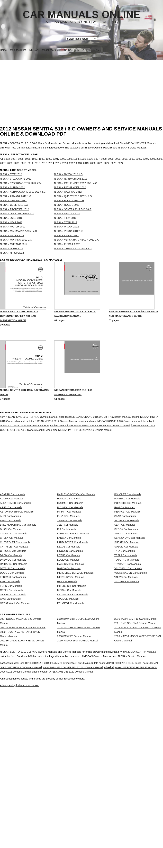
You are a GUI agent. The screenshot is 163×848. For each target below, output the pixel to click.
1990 (48, 162)
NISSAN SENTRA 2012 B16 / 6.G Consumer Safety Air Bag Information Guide (19, 331)
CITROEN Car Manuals (13, 622)
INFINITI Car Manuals (69, 554)
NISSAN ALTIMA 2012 (12, 194)
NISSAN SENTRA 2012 (67, 220)
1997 (97, 162)
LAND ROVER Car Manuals (72, 607)
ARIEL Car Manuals (11, 547)
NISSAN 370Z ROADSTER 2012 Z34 (20, 190)
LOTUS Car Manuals (68, 629)
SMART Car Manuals (126, 592)
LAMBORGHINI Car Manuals (73, 592)
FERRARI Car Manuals (13, 667)
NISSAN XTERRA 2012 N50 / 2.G (73, 255)
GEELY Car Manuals (11, 689)
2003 (138, 162)
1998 (104, 162)
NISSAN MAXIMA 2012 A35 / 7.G (18, 238)
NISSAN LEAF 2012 (11, 229)
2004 (145, 162)
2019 (86, 166)
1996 (90, 162)
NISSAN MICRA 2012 (12, 242)
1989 (41, 162)
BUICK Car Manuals (11, 584)
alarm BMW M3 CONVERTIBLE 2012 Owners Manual (103, 817)
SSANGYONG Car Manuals (129, 599)
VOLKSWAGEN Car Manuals (130, 659)
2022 (106, 166)
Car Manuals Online (81, 14)
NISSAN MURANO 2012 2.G (16, 246)
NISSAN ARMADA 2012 (13, 207)
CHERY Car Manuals (11, 599)
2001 (124, 162)
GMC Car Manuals (10, 704)
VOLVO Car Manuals (126, 667)
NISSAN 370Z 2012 (11, 181)
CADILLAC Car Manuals (13, 592)
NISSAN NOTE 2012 (11, 255)
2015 (58, 166)
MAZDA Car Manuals (69, 652)
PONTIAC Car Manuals (127, 532)
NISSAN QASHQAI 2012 (68, 198)
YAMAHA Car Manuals (126, 674)
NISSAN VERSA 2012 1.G (68, 238)
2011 (30, 166)
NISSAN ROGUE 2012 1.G (69, 207)
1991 (55, 162)
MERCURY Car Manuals (71, 667)
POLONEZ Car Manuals (127, 524)
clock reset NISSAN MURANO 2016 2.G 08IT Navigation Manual (94, 432)
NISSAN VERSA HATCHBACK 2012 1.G (76, 246)
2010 (23, 166)
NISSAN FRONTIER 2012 (14, 216)
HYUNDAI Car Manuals (70, 547)
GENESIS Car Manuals (13, 697)
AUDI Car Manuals (10, 562)
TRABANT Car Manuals (127, 644)
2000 (118, 162)
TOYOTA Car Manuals (126, 637)
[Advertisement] (81, 86)
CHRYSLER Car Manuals (14, 614)
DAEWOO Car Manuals (13, 637)
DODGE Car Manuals (12, 659)
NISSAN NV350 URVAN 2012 (70, 185)
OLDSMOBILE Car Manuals (72, 697)
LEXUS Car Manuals (68, 614)
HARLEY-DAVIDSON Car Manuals (76, 524)
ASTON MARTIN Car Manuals (16, 554)
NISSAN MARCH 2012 (12, 233)
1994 (76, 162)
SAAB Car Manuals (125, 562)
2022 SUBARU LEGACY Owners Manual (23, 745)
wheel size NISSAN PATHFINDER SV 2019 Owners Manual (79, 445)
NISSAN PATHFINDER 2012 (70, 194)
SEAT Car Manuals (124, 577)
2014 (51, 166)
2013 (44, 166)
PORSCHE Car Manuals (127, 539)
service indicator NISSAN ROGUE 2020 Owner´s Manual (110, 436)
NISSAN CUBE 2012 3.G (14, 211)
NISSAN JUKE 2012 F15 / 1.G (17, 220)
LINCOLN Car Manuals (70, 622)
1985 (21, 162)
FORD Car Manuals (11, 682)
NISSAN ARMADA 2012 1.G (15, 203)
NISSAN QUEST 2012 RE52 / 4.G (73, 203)
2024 (120, 166)
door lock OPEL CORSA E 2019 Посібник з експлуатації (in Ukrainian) (61, 813)
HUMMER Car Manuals (70, 539)
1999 (111, 162)
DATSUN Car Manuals (12, 652)
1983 (7, 162)
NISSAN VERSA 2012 (66, 242)
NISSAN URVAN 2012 (66, 233)
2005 (152, 162)
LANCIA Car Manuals (69, 599)
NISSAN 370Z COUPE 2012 (15, 185)
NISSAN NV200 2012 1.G (68, 181)
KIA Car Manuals (66, 584)
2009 (17, 166)
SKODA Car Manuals (126, 584)
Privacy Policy (68, 835)
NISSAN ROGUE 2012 (66, 211)
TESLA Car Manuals (125, 629)
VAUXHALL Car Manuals (128, 652)
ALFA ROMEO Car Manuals (15, 539)
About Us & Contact (91, 835)
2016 (65, 166)
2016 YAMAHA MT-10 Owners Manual (135, 733)
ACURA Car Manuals (11, 532)
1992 (62, 162)
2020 (93, 166)
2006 (159, 162)
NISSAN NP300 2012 (12, 259)
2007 (3, 166)
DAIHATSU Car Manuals (13, 644)
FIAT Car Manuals (10, 674)
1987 (35, 162)
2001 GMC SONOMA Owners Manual (135, 741)
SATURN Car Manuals (126, 569)
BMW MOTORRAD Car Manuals (18, 577)
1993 (69, 162)
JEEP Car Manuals (67, 577)
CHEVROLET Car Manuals (15, 607)
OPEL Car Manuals (68, 704)
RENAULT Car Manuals (127, 554)
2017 (72, 166)
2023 (113, 166)
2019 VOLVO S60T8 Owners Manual (77, 765)
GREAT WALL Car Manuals (15, 712)
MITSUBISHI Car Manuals (71, 682)
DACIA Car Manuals (11, 629)
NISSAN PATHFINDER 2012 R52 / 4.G (75, 190)
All (1, 162)
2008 (10, 166)
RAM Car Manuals (124, 547)
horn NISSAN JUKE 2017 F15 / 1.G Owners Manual (28, 432)
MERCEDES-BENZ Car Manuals (75, 659)
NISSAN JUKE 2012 (11, 225)
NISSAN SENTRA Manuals (141, 143)
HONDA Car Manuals (69, 532)
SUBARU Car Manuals (126, 607)
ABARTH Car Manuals (12, 524)
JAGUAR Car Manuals (69, 569)
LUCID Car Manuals (68, 637)
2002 (131, 162)
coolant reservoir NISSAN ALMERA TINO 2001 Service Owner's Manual (90, 440)
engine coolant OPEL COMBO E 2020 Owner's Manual (119, 822)
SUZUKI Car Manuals (126, 614)
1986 (28, 162)
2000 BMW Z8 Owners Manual (74, 757)
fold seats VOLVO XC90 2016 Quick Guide (135, 813)
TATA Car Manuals (124, 622)
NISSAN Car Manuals (69, 689)
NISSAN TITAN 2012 (65, 229)
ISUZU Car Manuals (68, 562)
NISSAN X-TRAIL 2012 (67, 251)
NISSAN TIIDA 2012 (65, 225)
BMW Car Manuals (10, 569)
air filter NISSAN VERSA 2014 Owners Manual (51, 436)
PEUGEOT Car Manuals (70, 712)
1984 (14, 162)
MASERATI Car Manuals (71, 644)
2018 (79, 166)
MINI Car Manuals (67, 674)
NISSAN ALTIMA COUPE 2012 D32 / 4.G (23, 198)
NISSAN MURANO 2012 (13, 251)
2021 (100, 166)
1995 (83, 162)
